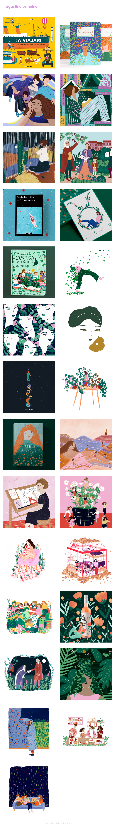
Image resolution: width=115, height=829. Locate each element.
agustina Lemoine (21, 7)
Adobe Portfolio (63, 823)
